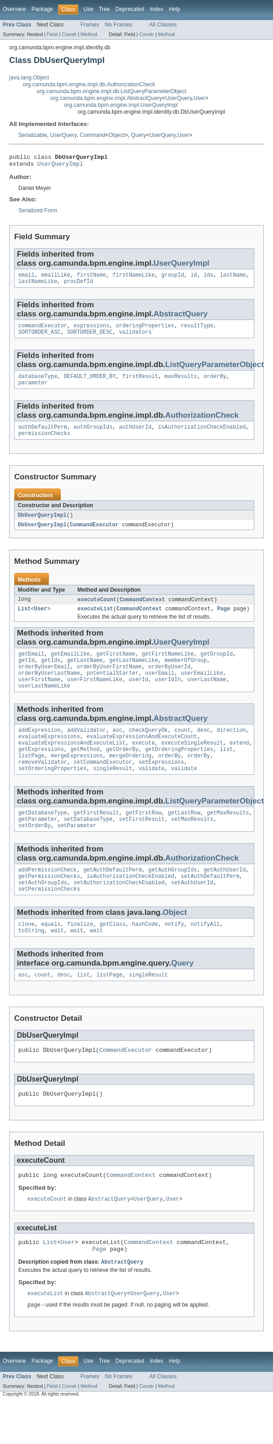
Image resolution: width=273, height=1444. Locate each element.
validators (135, 338)
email (26, 278)
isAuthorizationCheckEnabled (202, 436)
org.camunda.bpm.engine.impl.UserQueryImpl (121, 105)
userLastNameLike (44, 703)
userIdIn (168, 696)
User (199, 98)
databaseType (37, 383)
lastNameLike (37, 285)
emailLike (55, 278)
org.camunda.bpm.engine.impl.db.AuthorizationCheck (89, 84)
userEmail (159, 689)
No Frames (118, 24)
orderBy (214, 383)
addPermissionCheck (47, 897)
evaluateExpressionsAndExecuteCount (141, 756)
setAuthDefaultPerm (210, 904)
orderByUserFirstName (109, 681)
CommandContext (143, 610)
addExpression (39, 748)
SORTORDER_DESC (90, 338)
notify (174, 955)
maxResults (181, 383)
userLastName (206, 696)
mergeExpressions (77, 778)
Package (42, 9)
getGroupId (216, 667)
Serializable (32, 135)
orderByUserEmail (44, 681)
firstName (91, 278)
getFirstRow (143, 837)
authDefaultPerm (42, 436)
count (182, 748)
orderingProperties (145, 331)
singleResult (112, 792)
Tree (104, 9)
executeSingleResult (192, 763)
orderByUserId (169, 681)
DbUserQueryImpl (42, 525)
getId (26, 674)
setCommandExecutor (103, 785)
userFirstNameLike (95, 696)
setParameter (76, 852)
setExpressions (161, 785)
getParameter (37, 845)
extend (239, 763)
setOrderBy (34, 852)
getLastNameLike (133, 674)
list (226, 770)
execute (143, 763)
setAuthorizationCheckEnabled (119, 912)
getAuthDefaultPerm (112, 897)
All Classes (163, 24)
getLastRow (184, 837)
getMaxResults (228, 837)
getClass (113, 955)
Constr (69, 34)
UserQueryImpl (60, 166)
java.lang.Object (29, 77)
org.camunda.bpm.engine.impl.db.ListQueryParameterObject (112, 91)
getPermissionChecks (49, 904)
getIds (51, 674)
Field (52, 34)
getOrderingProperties (179, 770)
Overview (14, 9)
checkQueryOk (148, 748)
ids (208, 278)
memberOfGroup (186, 674)
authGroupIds (93, 436)
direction (231, 748)
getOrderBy (122, 770)
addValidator (86, 748)
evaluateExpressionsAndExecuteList (72, 763)
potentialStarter (112, 689)
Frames (89, 24)
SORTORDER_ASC (39, 338)
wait (57, 962)
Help (174, 9)
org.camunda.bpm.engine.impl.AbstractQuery (106, 98)
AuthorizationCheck (202, 423)
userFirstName (39, 696)
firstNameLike (133, 278)
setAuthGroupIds (42, 912)
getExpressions (41, 770)
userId (139, 696)
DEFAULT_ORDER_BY (90, 383)
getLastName (85, 674)
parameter (33, 390)
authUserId (135, 436)
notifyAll (205, 955)
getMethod (85, 770)
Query (138, 135)
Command (92, 135)
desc (203, 748)
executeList (95, 621)
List (24, 621)
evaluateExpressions (49, 756)
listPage (31, 778)
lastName (233, 278)
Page (223, 621)
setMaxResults (192, 845)
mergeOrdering (130, 778)
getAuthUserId (224, 897)
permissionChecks (44, 443)
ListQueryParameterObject (214, 371)
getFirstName (115, 667)
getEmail (31, 667)
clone (26, 955)
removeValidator (42, 785)
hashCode (145, 955)
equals (51, 955)
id (194, 278)
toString (31, 962)
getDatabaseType (42, 837)
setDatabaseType (88, 845)
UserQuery (179, 98)
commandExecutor (42, 331)
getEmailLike (70, 667)
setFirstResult (142, 845)
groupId (172, 278)
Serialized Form (37, 213)
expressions (91, 331)
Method (88, 34)
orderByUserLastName (49, 689)
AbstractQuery (181, 318)
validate (152, 792)
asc (117, 748)
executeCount (96, 610)
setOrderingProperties (52, 792)
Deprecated (130, 9)
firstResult (140, 383)
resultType (197, 331)
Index (156, 9)
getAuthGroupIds (172, 897)
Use (88, 9)
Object (116, 135)
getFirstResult (96, 837)
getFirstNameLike (168, 667)
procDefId (78, 285)
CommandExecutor (94, 535)
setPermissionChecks (49, 919)
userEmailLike (202, 689)
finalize (80, 955)
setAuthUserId (192, 912)
